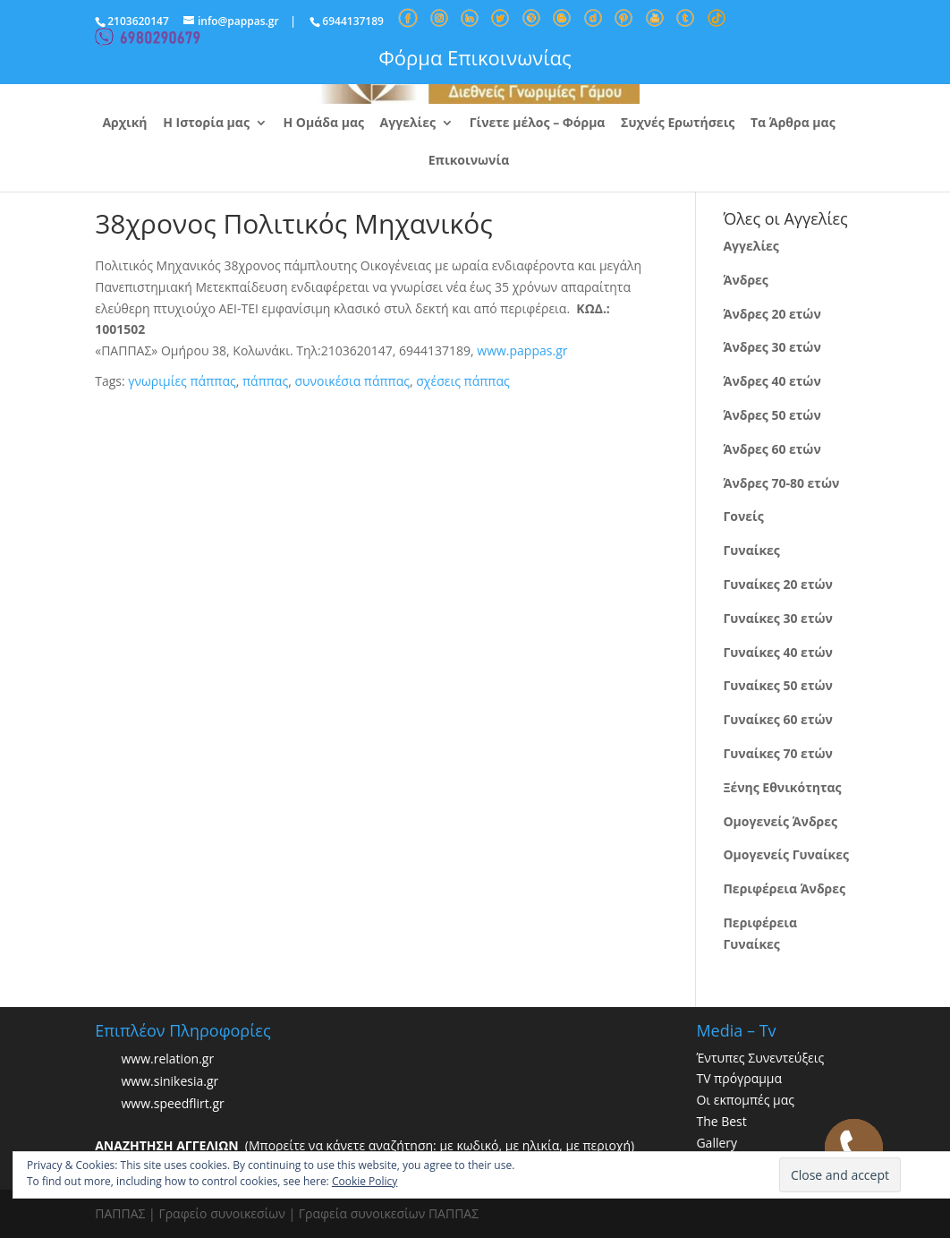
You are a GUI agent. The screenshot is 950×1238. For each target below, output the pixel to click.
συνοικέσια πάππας (352, 380)
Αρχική (124, 123)
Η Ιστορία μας (206, 123)
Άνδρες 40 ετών (771, 380)
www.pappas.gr (522, 350)
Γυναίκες (751, 550)
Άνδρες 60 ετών (771, 448)
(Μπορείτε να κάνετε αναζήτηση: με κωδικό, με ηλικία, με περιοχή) (364, 1145)
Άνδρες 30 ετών (771, 346)
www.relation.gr (167, 1058)
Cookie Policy (364, 1181)
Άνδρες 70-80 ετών (781, 482)
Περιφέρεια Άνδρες (784, 888)
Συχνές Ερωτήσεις (677, 123)
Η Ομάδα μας (324, 123)
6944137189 (353, 21)
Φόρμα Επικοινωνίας (474, 57)
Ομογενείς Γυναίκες (786, 854)
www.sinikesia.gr (169, 1080)
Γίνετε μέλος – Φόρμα (538, 123)
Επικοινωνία (468, 161)
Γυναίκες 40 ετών (777, 652)
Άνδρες (745, 279)
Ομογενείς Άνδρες (780, 821)
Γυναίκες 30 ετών (777, 618)
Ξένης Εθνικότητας (782, 787)
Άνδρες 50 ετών (771, 414)
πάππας (265, 380)
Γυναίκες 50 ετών (777, 685)
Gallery (716, 1142)
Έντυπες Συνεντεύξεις (760, 1057)
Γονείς (743, 516)
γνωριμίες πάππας (181, 380)
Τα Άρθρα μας (793, 123)
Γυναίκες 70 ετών (777, 753)
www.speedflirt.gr (172, 1103)
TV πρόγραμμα (739, 1078)
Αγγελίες (408, 123)
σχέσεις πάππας (462, 380)
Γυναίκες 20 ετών (777, 584)
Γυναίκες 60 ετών (777, 719)
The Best (721, 1121)
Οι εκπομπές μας (745, 1099)
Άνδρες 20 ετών (771, 313)
